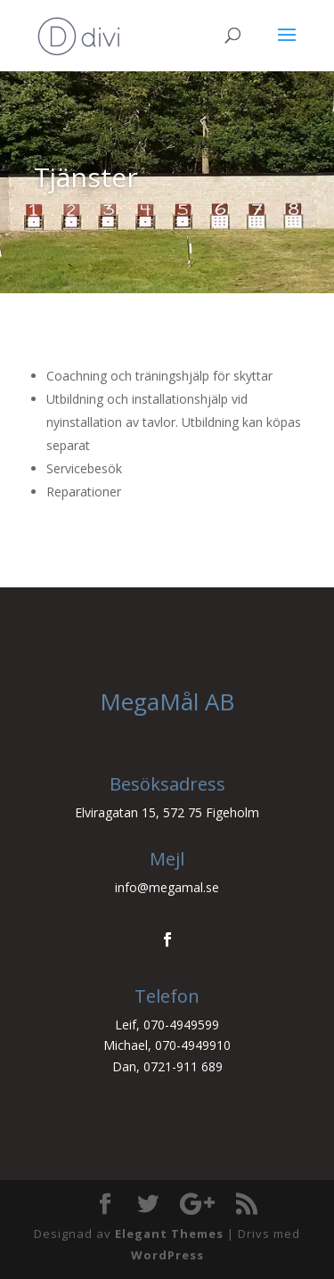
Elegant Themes (169, 1234)
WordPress (167, 1255)
